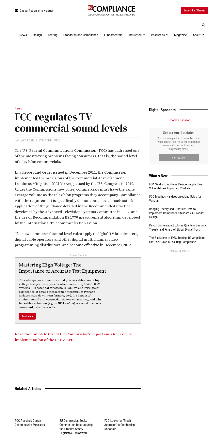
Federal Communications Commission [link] (62, 150)
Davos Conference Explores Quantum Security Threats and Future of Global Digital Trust (177, 227)
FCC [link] (102, 150)
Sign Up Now (178, 157)
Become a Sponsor (179, 120)
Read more (27, 316)
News (18, 108)
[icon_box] (34, 11)
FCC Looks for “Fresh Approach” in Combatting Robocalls (119, 425)
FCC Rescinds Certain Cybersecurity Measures (30, 423)
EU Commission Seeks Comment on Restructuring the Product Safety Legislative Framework (76, 427)
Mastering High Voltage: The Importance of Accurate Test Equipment (62, 268)
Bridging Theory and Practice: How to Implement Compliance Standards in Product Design (176, 213)
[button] (203, 25)
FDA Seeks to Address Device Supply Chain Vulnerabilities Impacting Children (176, 186)
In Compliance (51, 140)
